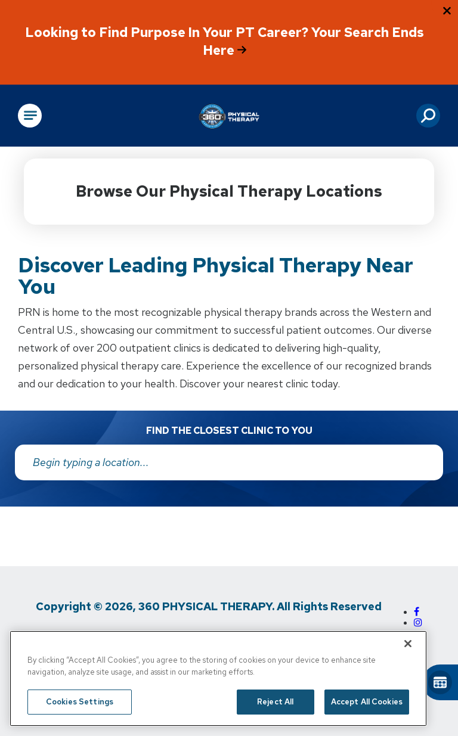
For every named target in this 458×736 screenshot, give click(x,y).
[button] (428, 116)
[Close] (408, 644)
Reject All (275, 702)
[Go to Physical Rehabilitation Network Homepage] (229, 116)
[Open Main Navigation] (30, 116)
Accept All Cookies (367, 702)
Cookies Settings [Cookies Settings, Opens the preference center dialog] (79, 702)
